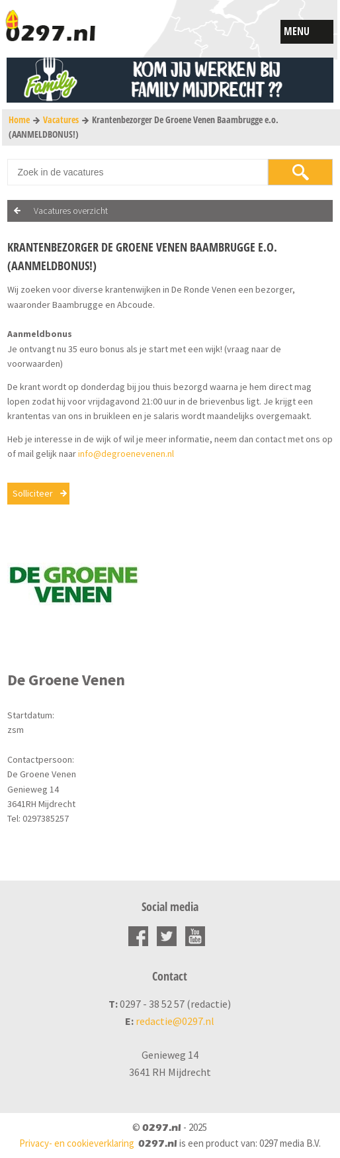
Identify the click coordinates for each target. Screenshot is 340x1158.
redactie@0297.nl (175, 1021)
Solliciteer (33, 493)
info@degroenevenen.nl (126, 453)
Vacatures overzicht (71, 211)
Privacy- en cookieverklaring (76, 1143)
